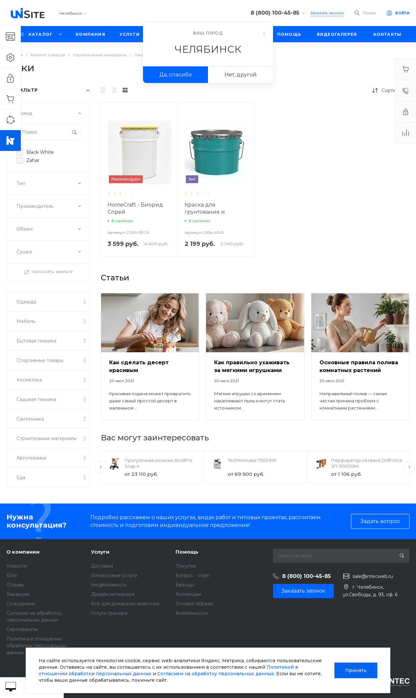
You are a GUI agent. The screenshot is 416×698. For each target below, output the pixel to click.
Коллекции (188, 594)
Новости (16, 566)
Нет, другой (241, 75)
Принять (356, 670)
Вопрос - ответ (193, 575)
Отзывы (15, 585)
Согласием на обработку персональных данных (215, 674)
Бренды (185, 585)
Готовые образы (194, 604)
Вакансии (17, 594)
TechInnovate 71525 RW (252, 460)
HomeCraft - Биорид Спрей (135, 208)
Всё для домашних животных (125, 604)
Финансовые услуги (114, 575)
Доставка (102, 566)
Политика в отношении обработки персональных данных (36, 645)
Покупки (186, 566)
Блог (12, 575)
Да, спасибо (175, 75)
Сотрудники (20, 604)
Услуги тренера (109, 613)
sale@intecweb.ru (373, 576)
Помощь (187, 552)
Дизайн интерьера (113, 594)
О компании (23, 552)
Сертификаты (22, 629)
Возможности (192, 613)
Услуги (100, 552)
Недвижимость (108, 585)
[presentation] (101, 467)
